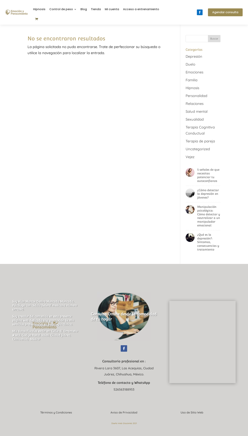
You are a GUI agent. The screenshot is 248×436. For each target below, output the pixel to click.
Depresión (194, 56)
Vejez (190, 157)
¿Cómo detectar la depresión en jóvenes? (208, 194)
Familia (191, 80)
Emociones (194, 72)
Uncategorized (198, 149)
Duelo (190, 64)
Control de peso (61, 9)
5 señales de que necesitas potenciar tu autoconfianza (208, 175)
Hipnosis (39, 9)
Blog (83, 9)
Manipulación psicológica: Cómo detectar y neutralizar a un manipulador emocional (208, 216)
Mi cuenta (112, 9)
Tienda (96, 9)
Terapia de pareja (200, 141)
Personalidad (196, 95)
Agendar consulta (225, 12)
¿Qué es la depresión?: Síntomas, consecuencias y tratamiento (208, 242)
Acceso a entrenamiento (141, 9)
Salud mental (197, 111)
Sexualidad (195, 119)
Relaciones (194, 103)
